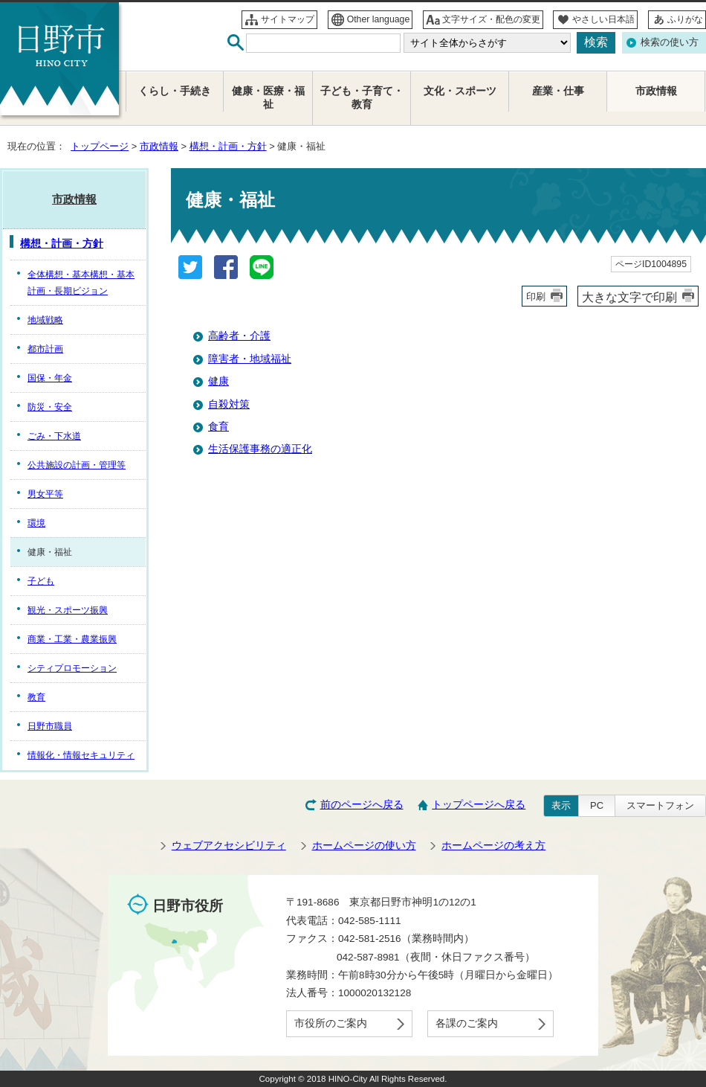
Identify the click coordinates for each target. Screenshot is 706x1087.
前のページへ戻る (362, 804)
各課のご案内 (466, 1023)
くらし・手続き (174, 91)
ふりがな (685, 19)
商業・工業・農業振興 (72, 639)
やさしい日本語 (603, 19)
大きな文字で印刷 (629, 297)
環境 (36, 523)
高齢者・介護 (239, 336)
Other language (378, 19)
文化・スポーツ (460, 91)
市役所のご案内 (330, 1023)
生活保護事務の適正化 (260, 449)
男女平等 (45, 494)
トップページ (100, 146)
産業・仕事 (558, 91)
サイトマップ (287, 19)
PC (596, 805)
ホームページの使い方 (364, 845)
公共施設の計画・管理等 (76, 465)
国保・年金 (49, 378)
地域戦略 (45, 320)
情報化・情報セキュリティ (81, 755)
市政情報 (159, 146)
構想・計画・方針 (228, 146)
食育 (218, 426)
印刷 (535, 296)
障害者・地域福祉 (249, 359)
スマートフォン (660, 805)
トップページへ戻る (478, 804)
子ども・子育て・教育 (362, 98)
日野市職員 (49, 726)
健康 (218, 381)
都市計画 (45, 349)
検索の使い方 (670, 42)
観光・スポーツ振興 (67, 610)
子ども (40, 581)
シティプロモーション (72, 668)
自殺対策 (229, 404)
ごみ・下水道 (54, 436)
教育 (36, 697)
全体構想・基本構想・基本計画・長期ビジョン (81, 282)
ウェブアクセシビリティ (229, 845)
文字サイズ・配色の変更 (491, 19)
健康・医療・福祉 (268, 98)
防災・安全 (49, 407)
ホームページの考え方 (493, 845)
